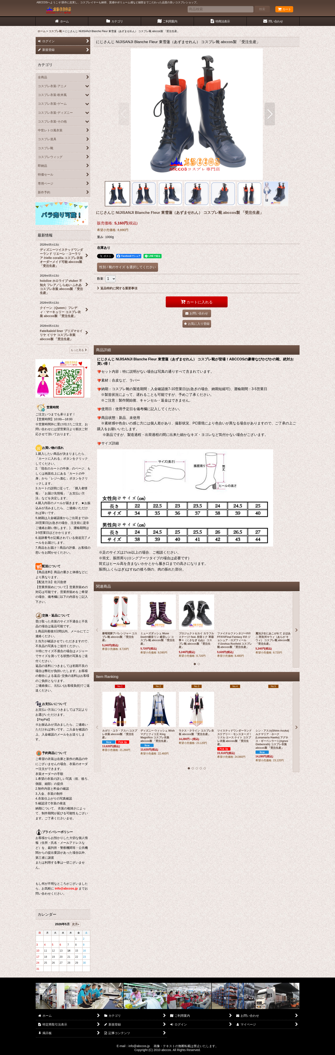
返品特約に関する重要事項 (117, 288)
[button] (124, 114)
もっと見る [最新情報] (79, 350)
